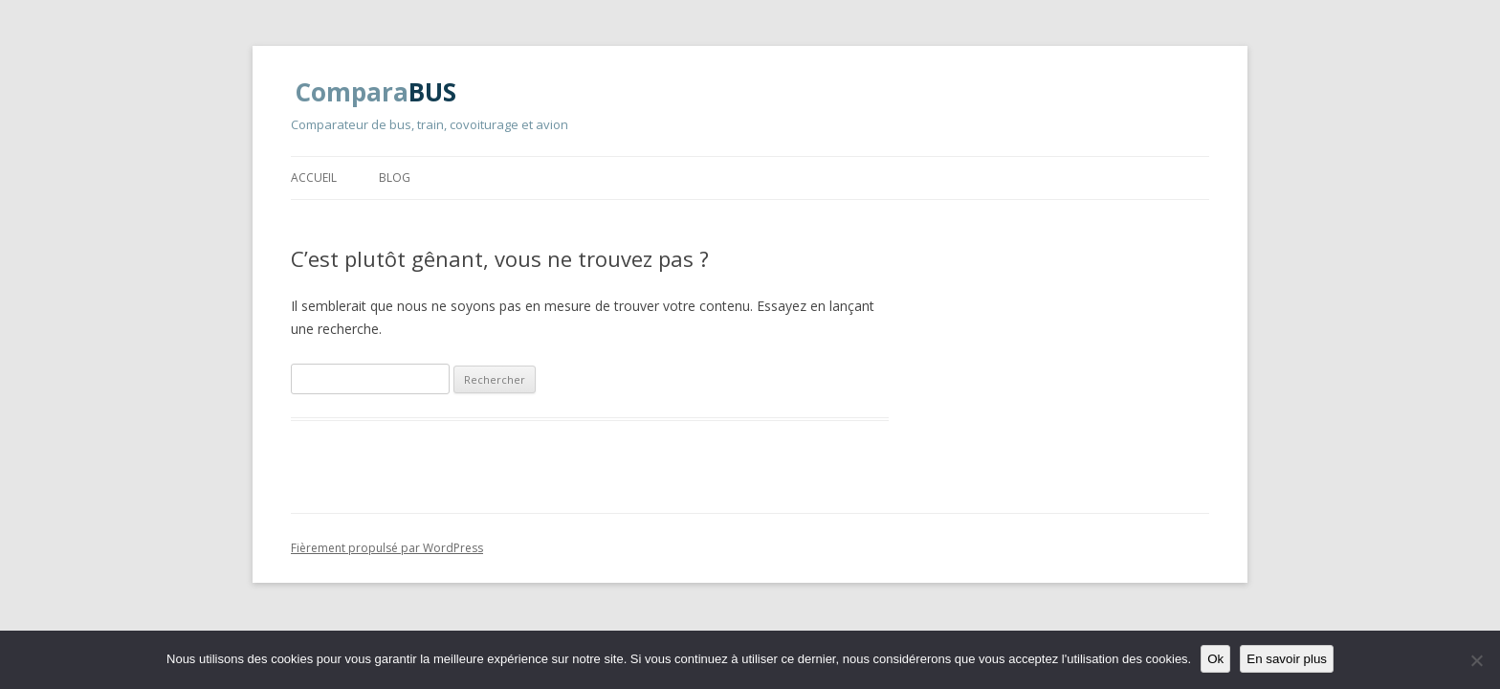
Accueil (314, 177)
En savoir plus (1286, 659)
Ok (1215, 659)
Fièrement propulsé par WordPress (387, 548)
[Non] (1476, 660)
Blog (394, 177)
